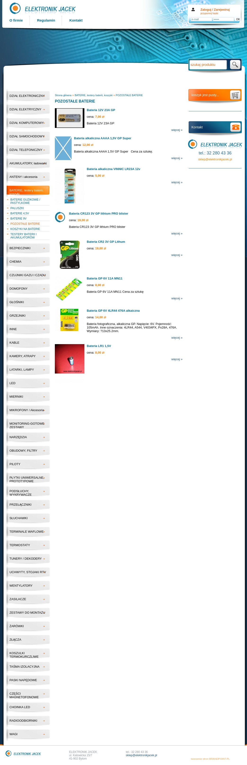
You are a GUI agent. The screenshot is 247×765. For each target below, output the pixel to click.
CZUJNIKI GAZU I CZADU (27, 275)
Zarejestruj (222, 9)
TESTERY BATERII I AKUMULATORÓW (23, 236)
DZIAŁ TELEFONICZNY (25, 150)
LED (12, 383)
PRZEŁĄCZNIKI (20, 504)
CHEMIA (15, 261)
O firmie (16, 20)
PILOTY (14, 464)
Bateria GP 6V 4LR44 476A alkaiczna (113, 310)
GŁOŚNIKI (16, 302)
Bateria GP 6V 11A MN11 (104, 278)
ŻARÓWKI (16, 626)
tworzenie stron (199, 758)
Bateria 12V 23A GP (101, 110)
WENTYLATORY (21, 585)
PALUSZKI (17, 208)
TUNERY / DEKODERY (25, 558)
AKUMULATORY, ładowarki (28, 163)
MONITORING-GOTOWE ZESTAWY (26, 425)
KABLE (14, 342)
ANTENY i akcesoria (23, 177)
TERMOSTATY (19, 545)
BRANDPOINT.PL (219, 758)
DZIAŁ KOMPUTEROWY (26, 123)
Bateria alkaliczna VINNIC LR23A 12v (113, 169)
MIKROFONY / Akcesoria (26, 410)
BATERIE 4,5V (19, 213)
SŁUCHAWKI (18, 518)
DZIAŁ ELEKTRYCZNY (25, 109)
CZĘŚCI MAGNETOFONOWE (24, 695)
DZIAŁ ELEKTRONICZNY (27, 96)
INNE (13, 329)
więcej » (176, 130)
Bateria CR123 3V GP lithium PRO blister (98, 213)
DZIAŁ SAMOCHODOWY (26, 136)
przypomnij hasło (209, 13)
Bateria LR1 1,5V (99, 346)
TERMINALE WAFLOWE (26, 531)
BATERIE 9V (18, 218)
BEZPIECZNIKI (19, 248)
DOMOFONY (18, 288)
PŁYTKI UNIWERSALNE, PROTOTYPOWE (26, 479)
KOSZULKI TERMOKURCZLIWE (24, 654)
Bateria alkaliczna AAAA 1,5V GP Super (102, 138)
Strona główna (63, 95)
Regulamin (46, 20)
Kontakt (75, 20)
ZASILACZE (17, 599)
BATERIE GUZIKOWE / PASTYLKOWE (25, 201)
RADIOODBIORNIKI (23, 720)
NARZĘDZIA (18, 437)
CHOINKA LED (19, 707)
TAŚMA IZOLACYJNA (24, 666)
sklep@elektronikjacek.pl (215, 159)
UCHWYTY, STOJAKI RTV (27, 572)
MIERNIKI (16, 396)
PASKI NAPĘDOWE (23, 680)
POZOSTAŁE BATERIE (25, 223)
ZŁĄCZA (15, 639)
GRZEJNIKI (17, 315)
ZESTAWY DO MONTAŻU (27, 612)
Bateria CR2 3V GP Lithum (106, 241)
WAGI (13, 734)
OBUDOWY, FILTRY (23, 450)
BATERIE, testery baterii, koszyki (26, 192)
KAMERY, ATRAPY (22, 356)
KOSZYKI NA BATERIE (25, 229)
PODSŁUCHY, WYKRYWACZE (20, 492)
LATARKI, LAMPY (21, 369)
